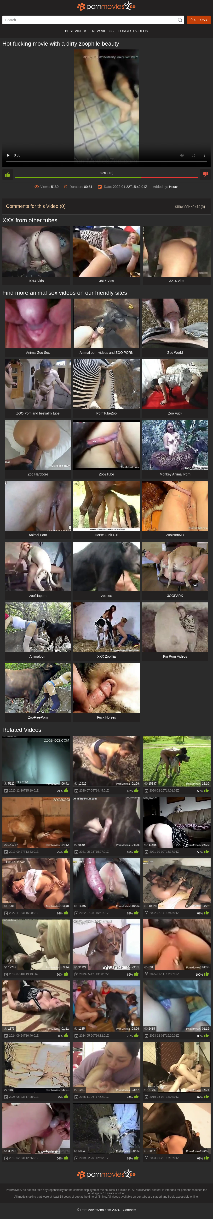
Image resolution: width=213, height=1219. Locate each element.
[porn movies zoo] (106, 6)
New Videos (103, 31)
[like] (7, 174)
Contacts (129, 1210)
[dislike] (205, 174)
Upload (198, 20)
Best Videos (76, 31)
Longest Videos (133, 31)
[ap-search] (93, 20)
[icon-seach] (180, 20)
